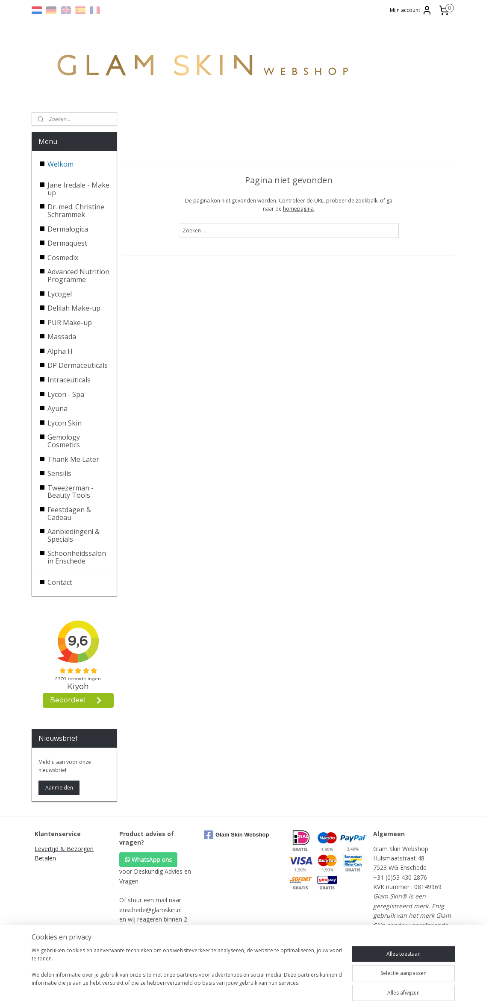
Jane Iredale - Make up (78, 188)
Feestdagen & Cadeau (69, 513)
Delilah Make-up (73, 308)
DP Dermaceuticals (77, 365)
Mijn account (411, 10)
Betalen (45, 858)
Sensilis (59, 473)
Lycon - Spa (65, 394)
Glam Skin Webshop (236, 835)
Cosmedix (62, 257)
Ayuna (57, 408)
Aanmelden (59, 787)
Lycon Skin (64, 423)
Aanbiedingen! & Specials (73, 535)
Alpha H (60, 351)
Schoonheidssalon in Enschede (76, 557)
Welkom (60, 164)
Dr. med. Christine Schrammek (75, 210)
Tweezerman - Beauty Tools (70, 491)
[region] (187, 971)
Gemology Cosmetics (63, 440)
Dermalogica (67, 229)
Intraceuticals (69, 380)
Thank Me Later (73, 459)
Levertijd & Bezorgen (64, 849)
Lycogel (59, 294)
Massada (61, 336)
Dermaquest (67, 243)
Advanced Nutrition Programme (78, 275)
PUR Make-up (69, 322)
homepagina (298, 208)
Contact (59, 582)
